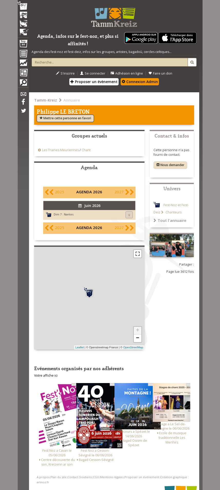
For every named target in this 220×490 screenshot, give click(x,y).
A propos (43, 477)
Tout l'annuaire (170, 220)
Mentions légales (111, 477)
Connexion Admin (140, 81)
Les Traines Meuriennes (61, 150)
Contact (73, 477)
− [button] (137, 338)
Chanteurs (173, 212)
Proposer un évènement (94, 81)
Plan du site (58, 477)
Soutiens (85, 477)
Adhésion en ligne (127, 73)
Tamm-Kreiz (45, 100)
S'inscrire (65, 73)
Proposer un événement (142, 477)
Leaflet (79, 347)
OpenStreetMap (133, 347)
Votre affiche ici (46, 375)
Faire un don (160, 73)
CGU (96, 477)
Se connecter (92, 73)
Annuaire (71, 100)
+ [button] (137, 330)
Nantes (68, 214)
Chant (86, 150)
